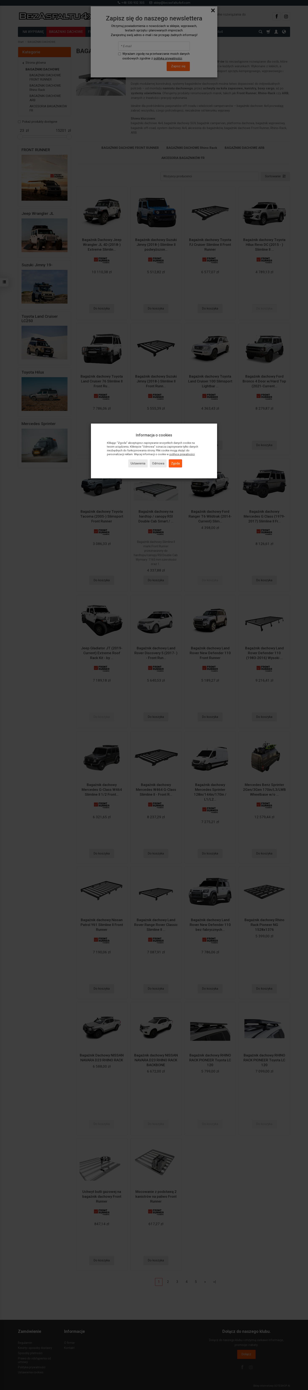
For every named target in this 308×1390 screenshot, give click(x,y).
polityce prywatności (182, 454)
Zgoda (175, 463)
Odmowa (158, 463)
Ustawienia (138, 463)
